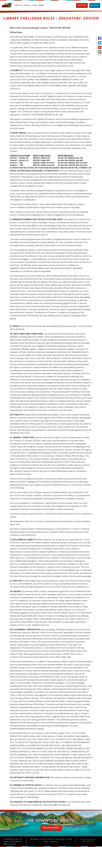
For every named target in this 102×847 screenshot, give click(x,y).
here (87, 587)
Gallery (34, 5)
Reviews (41, 5)
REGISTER (82, 5)
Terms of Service (46, 839)
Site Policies (34, 839)
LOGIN (94, 5)
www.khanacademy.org (88, 843)
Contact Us (53, 841)
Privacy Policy (59, 839)
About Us (18, 5)
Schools (26, 5)
